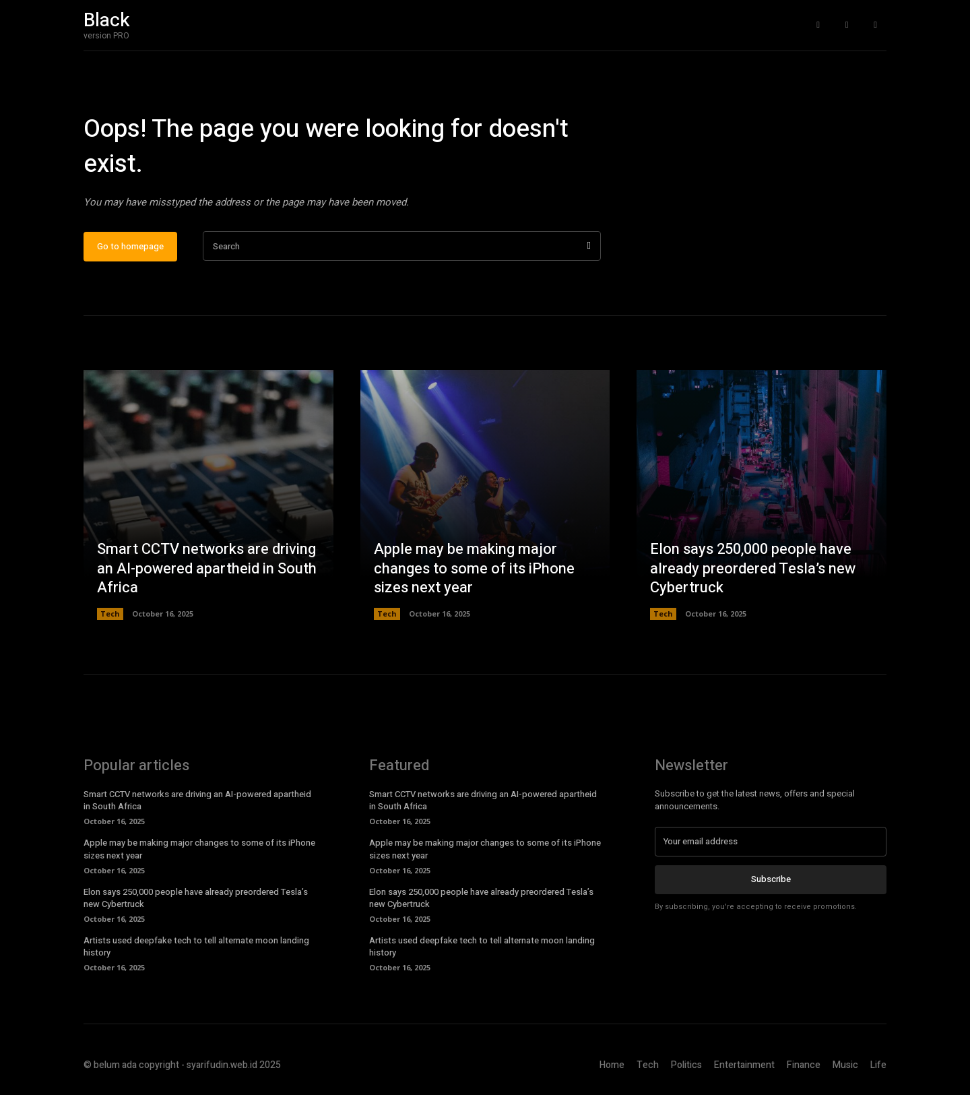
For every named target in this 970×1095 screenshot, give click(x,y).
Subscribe (771, 879)
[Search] (589, 247)
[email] (770, 842)
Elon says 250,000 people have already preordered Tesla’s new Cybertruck (752, 569)
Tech (110, 614)
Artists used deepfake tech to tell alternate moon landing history (196, 947)
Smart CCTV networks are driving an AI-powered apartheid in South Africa (207, 569)
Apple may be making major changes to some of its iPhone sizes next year (474, 569)
